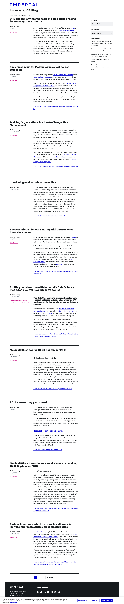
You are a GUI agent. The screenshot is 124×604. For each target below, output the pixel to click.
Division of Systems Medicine (63, 75)
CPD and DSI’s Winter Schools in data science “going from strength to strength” (43, 20)
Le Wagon (59, 264)
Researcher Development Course (49, 431)
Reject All (94, 600)
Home (11, 15)
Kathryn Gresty (15, 26)
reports (72, 28)
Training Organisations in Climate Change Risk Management (39, 124)
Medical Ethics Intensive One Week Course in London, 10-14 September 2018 (43, 465)
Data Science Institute (66, 30)
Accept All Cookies (107, 600)
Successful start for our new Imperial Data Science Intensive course (41, 231)
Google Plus (52, 592)
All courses (13, 32)
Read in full (49, 216)
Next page (50, 577)
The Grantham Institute (57, 157)
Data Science (14, 243)
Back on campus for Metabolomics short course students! (39, 68)
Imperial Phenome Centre (42, 77)
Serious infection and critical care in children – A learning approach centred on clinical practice (40, 526)
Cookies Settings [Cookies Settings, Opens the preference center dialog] (82, 600)
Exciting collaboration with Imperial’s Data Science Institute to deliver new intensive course (42, 289)
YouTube (45, 592)
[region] (62, 600)
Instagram (55, 592)
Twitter (41, 592)
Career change (14, 300)
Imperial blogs (17, 15)
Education (27, 303)
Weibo (59, 592)
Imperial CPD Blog (24, 10)
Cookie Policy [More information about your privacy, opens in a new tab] (13, 602)
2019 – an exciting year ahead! (29, 402)
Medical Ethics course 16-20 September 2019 (38, 350)
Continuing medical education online (33, 182)
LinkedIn (48, 592)
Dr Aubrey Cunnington (40, 532)
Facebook (38, 592)
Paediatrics (13, 537)
